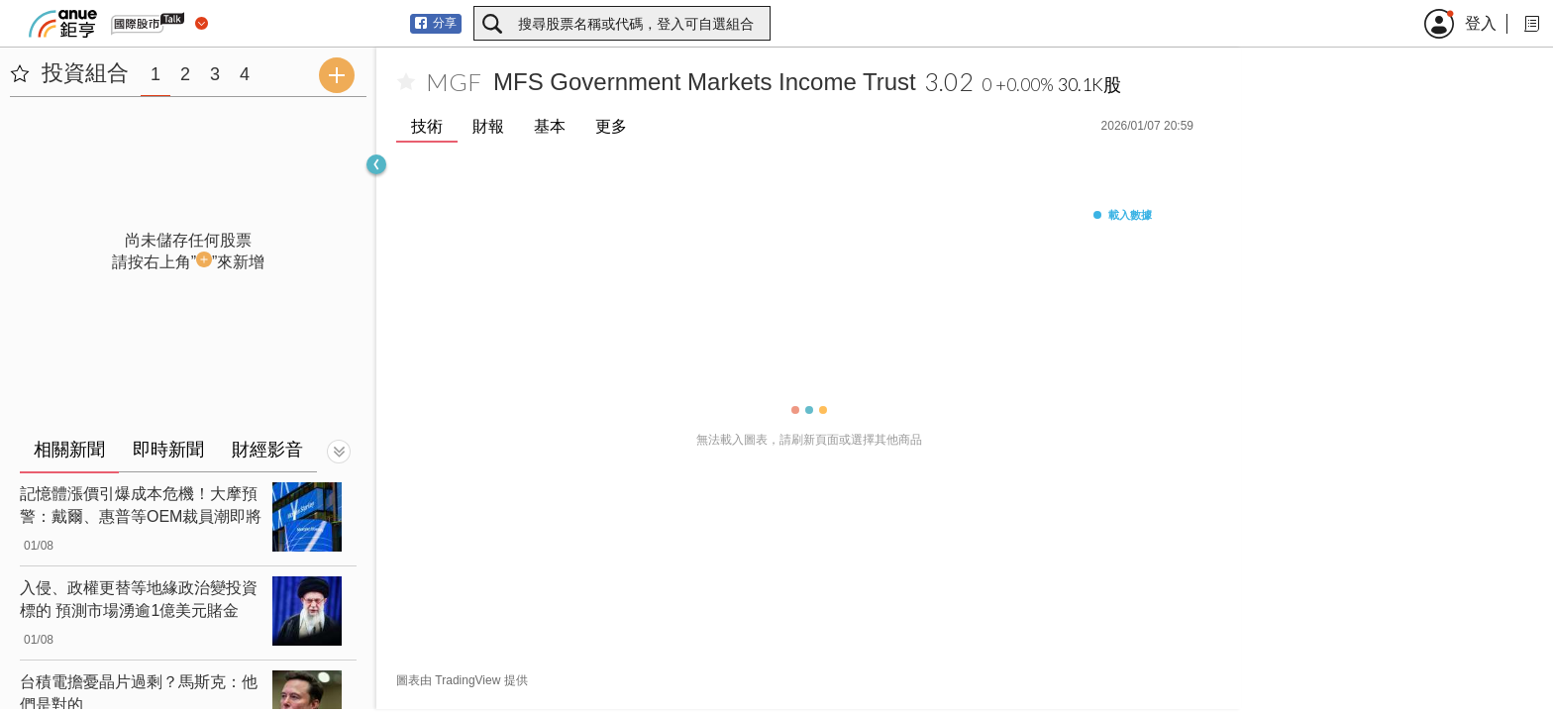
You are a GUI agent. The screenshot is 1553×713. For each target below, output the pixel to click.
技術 (427, 126)
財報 (488, 126)
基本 (550, 126)
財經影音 (267, 449)
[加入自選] (406, 82)
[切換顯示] (339, 451)
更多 (611, 126)
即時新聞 (168, 449)
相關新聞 (69, 449)
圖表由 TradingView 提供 (462, 680)
